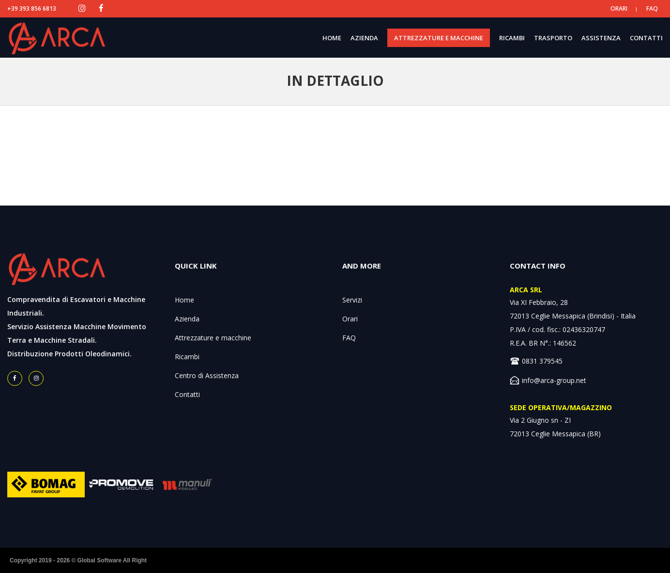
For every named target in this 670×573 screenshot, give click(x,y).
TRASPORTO (553, 37)
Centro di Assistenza (207, 375)
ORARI (618, 8)
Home (184, 299)
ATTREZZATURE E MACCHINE (438, 37)
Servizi (352, 299)
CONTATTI (646, 37)
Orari (350, 318)
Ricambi (187, 356)
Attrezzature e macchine (213, 337)
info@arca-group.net (554, 380)
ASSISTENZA (601, 37)
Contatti (187, 394)
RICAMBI (512, 37)
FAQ (652, 8)
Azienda (187, 318)
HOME (331, 37)
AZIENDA (364, 37)
